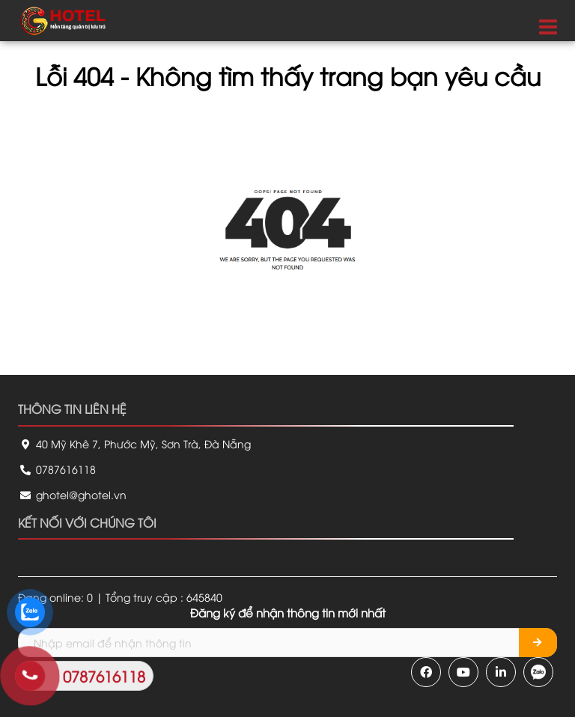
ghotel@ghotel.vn (72, 494)
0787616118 (57, 469)
